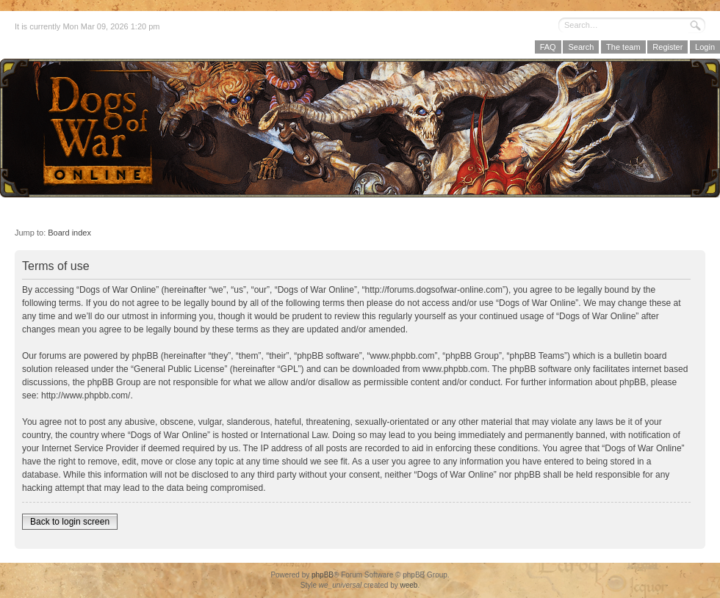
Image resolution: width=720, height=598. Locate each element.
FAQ (548, 47)
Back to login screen (69, 522)
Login (705, 47)
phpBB (323, 575)
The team (623, 47)
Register (667, 47)
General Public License (179, 369)
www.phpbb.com (454, 369)
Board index (69, 232)
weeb (408, 585)
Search (581, 47)
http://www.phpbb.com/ (85, 395)
